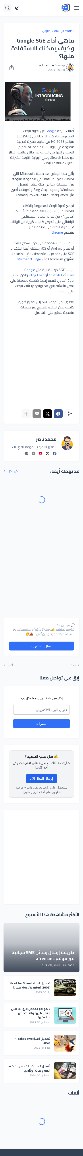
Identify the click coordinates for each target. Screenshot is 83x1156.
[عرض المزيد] (26, 413)
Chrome (57, 232)
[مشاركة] (13, 67)
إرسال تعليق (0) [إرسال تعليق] (42, 646)
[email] (41, 710)
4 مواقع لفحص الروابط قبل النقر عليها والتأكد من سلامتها (30, 1013)
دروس (46, 31)
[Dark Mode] (16, 8)
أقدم (10, 665)
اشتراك (41, 723)
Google (51, 130)
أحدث (73, 665)
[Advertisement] (41, 362)
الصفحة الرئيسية (64, 31)
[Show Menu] (76, 8)
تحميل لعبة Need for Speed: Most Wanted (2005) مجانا (30, 985)
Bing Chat (37, 275)
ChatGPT (55, 275)
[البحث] (8, 8)
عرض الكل (14, 471)
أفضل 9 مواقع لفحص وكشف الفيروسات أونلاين (29, 1068)
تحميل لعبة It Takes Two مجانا (32, 1041)
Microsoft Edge (29, 259)
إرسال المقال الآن (41, 778)
